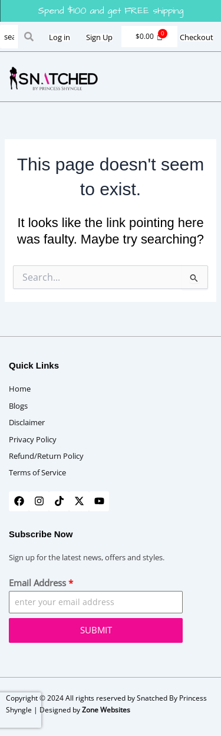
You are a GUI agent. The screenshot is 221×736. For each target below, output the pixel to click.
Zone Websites (106, 710)
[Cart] (149, 36)
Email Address (41, 583)
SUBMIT (96, 630)
